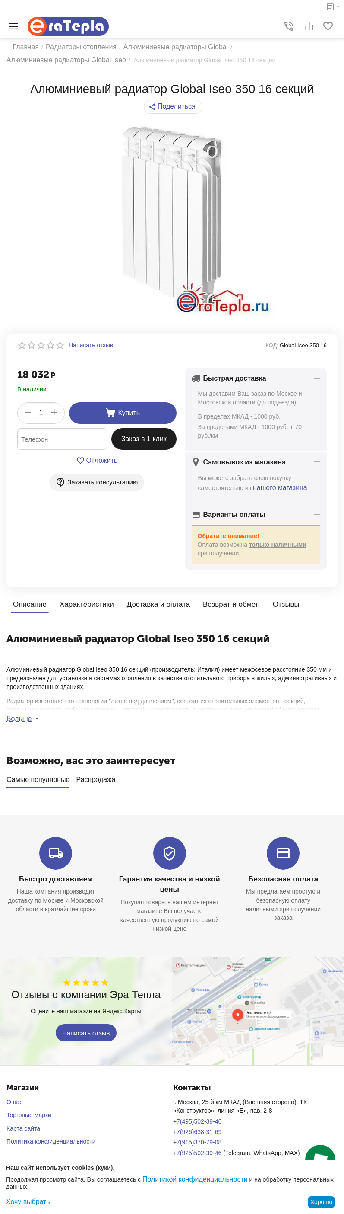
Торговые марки (28, 1112)
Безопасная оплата (283, 877)
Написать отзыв (86, 1030)
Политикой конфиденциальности (188, 1179)
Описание (29, 603)
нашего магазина (277, 487)
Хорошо (321, 1201)
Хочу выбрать (25, 1201)
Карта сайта (23, 1125)
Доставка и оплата (151, 603)
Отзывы (274, 603)
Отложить (97, 460)
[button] (172, 106)
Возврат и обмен (221, 603)
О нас (14, 1099)
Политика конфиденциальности (51, 1138)
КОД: (271, 345)
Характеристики (83, 603)
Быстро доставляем (56, 877)
